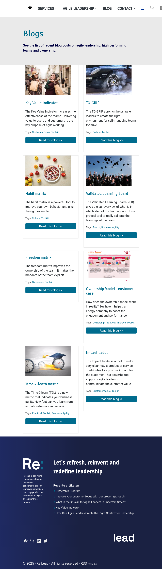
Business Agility (110, 227)
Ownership (38, 282)
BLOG (107, 8)
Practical (111, 322)
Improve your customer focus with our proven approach (90, 496)
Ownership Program (68, 491)
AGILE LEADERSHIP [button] (78, 8)
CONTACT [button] (124, 8)
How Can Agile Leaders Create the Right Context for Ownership (95, 513)
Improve (121, 322)
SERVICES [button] (46, 8)
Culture (97, 132)
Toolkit (55, 132)
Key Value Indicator (68, 507)
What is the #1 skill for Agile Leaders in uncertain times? (91, 502)
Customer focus (41, 132)
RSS (84, 563)
